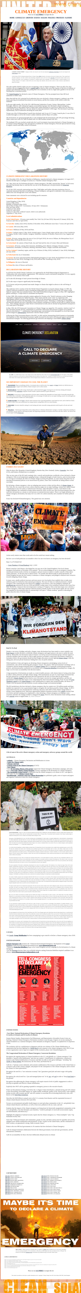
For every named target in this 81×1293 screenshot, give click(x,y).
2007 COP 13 (7, 1193)
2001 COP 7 (7, 1184)
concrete (11, 696)
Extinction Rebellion (50, 668)
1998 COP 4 (7, 1180)
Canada (11, 935)
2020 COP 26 (44, 1193)
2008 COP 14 (44, 1176)
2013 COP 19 (44, 1183)
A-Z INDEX (39, 14)
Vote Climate (11, 767)
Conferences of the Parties (54, 71)
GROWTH (29, 17)
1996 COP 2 (7, 1177)
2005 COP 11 (7, 1190)
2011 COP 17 (43, 1180)
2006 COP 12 (7, 1192)
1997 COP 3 (7, 1178)
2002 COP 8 (7, 1186)
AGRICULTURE (12, 400)
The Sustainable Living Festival (17, 772)
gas (50, 1076)
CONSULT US (20, 17)
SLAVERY (68, 17)
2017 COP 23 (44, 1189)
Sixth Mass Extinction (21, 1095)
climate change (66, 318)
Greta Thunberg (13, 565)
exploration (19, 391)
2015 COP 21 (44, 1186)
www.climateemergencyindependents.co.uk (25, 952)
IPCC (40, 76)
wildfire (37, 583)
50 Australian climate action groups (22, 769)
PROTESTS (60, 17)
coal (45, 390)
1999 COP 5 (7, 1181)
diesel (56, 385)
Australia (63, 470)
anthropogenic (22, 312)
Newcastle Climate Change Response (22, 770)
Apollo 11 (9, 1061)
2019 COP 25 (44, 1192)
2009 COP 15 (44, 1177)
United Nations (15, 73)
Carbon (44, 1249)
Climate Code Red (13, 764)
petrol (51, 385)
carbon (63, 691)
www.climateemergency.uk (47, 945)
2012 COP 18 (44, 1181)
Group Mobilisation (20, 935)
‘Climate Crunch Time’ (25, 774)
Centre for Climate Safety (15, 762)
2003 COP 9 (7, 1187)
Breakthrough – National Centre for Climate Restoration (25, 775)
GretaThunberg (24, 565)
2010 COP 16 (44, 1178)
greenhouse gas (10, 585)
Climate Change (40, 666)
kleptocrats (21, 412)
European (15, 950)
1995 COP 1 (7, 1176)
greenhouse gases (29, 1252)
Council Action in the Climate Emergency (20, 765)
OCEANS (44, 17)
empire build (35, 88)
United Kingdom (14, 94)
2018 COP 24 (44, 1190)
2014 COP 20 (44, 1184)
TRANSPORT (11, 385)
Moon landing (17, 1061)
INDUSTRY (11, 405)
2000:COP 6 (7, 1183)
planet (42, 694)
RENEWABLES (12, 390)
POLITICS (51, 17)
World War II (34, 1048)
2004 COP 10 (7, 1189)
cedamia (10, 760)
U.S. (50, 1040)
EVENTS (37, 17)
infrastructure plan (10, 386)
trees (23, 400)
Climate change (18, 678)
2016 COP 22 (44, 1187)
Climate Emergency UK (14, 944)
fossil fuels (70, 1076)
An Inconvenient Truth (55, 374)
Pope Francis (10, 653)
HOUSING (11, 394)
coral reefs (52, 77)
